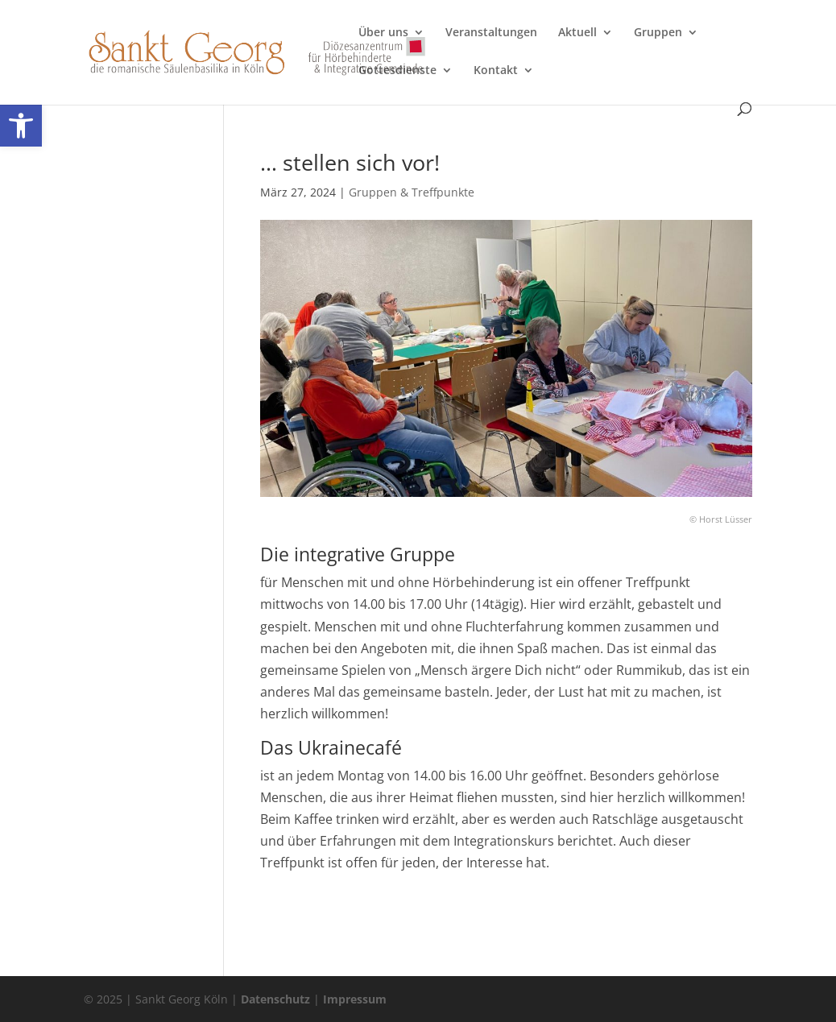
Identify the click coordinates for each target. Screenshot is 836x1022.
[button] (21, 126)
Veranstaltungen (491, 33)
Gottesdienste (397, 70)
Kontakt (496, 70)
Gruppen (658, 33)
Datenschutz (275, 999)
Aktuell (577, 33)
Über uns (383, 33)
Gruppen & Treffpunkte (411, 192)
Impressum (355, 999)
